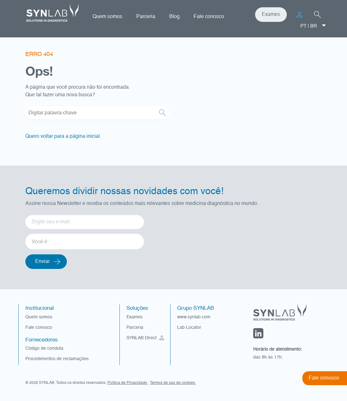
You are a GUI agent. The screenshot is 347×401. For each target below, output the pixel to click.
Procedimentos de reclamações (57, 359)
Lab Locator (189, 327)
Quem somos (107, 16)
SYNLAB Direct (146, 338)
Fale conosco (209, 16)
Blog (174, 16)
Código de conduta (44, 348)
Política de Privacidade (127, 383)
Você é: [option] (40, 242)
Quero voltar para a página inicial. (63, 136)
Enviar (42, 261)
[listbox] (84, 239)
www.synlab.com (193, 317)
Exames (271, 14)
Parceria (145, 16)
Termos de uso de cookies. (173, 383)
